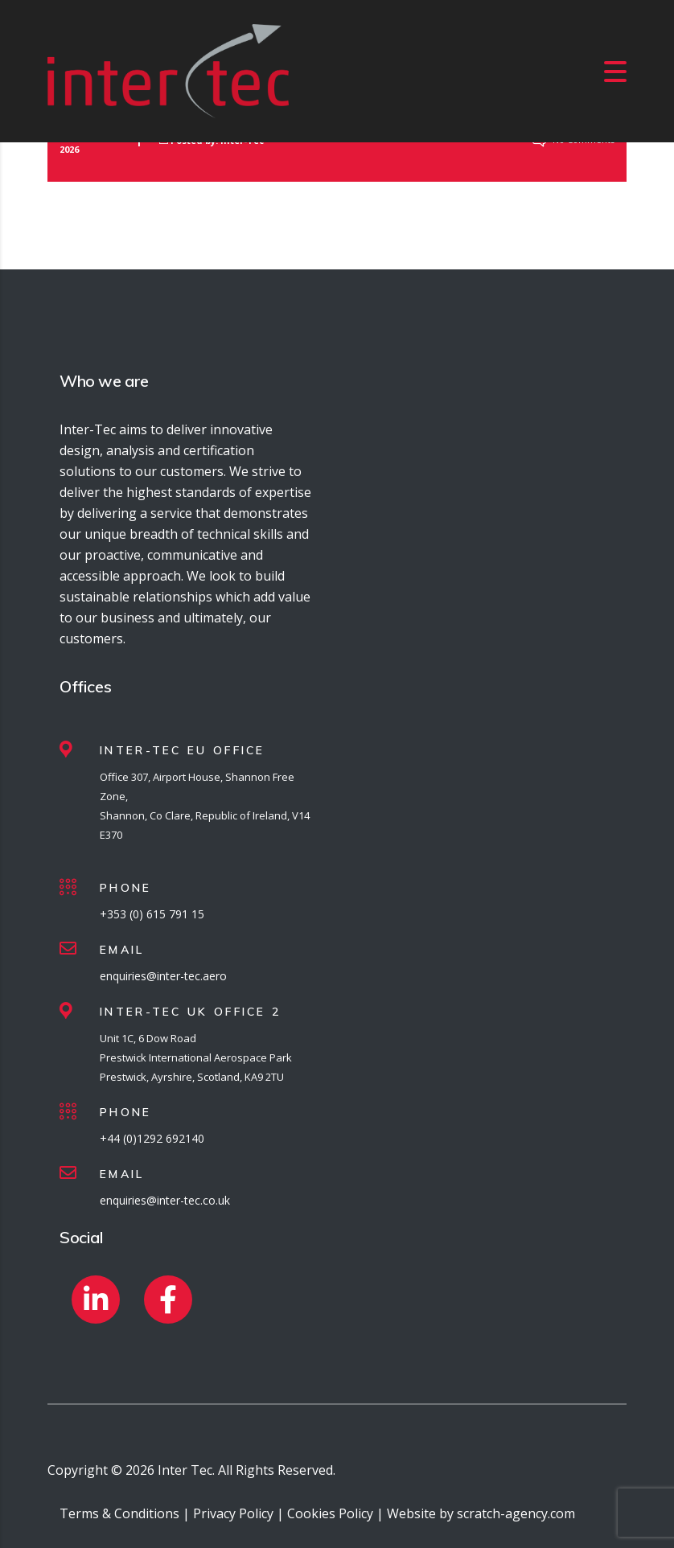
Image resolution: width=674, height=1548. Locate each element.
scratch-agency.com (516, 1513)
